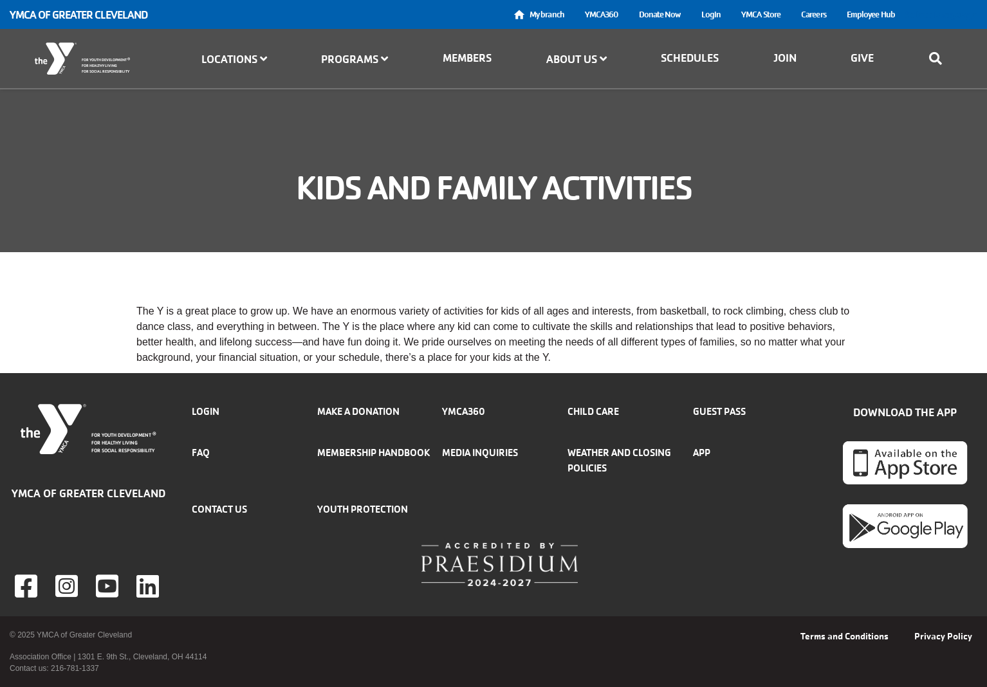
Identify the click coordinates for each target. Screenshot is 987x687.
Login (711, 14)
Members (467, 58)
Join (785, 58)
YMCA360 (601, 14)
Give (862, 58)
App (701, 452)
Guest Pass (719, 411)
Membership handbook (373, 452)
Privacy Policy (943, 636)
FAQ (201, 452)
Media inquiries (480, 452)
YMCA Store (760, 14)
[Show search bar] (939, 58)
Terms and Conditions (844, 636)
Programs (354, 59)
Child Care (593, 411)
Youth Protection (362, 509)
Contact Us (219, 509)
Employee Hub (871, 14)
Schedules (690, 58)
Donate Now (660, 14)
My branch (547, 14)
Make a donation (358, 411)
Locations (234, 59)
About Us (576, 59)
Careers (813, 14)
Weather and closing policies (619, 460)
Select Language (941, 14)
